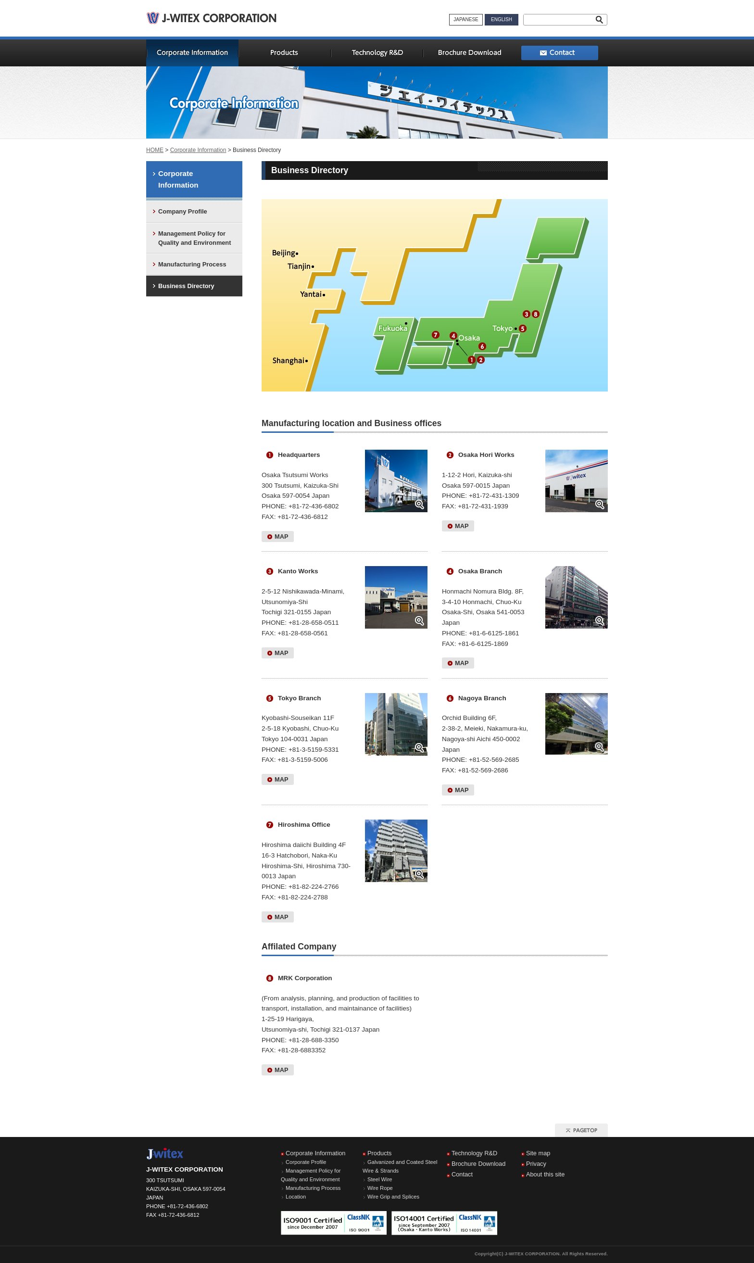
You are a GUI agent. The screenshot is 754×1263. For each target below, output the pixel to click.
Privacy (536, 1163)
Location (296, 1197)
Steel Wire (379, 1179)
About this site (545, 1174)
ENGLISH (501, 19)
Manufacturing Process (192, 264)
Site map (538, 1153)
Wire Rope (380, 1188)
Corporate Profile (306, 1162)
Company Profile (182, 211)
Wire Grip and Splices (393, 1197)
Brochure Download (478, 1163)
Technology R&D (474, 1153)
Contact (462, 1174)
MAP (281, 536)
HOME (154, 150)
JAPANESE (465, 19)
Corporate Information (198, 150)
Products (379, 1153)
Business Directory (186, 286)
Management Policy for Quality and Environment (194, 238)
